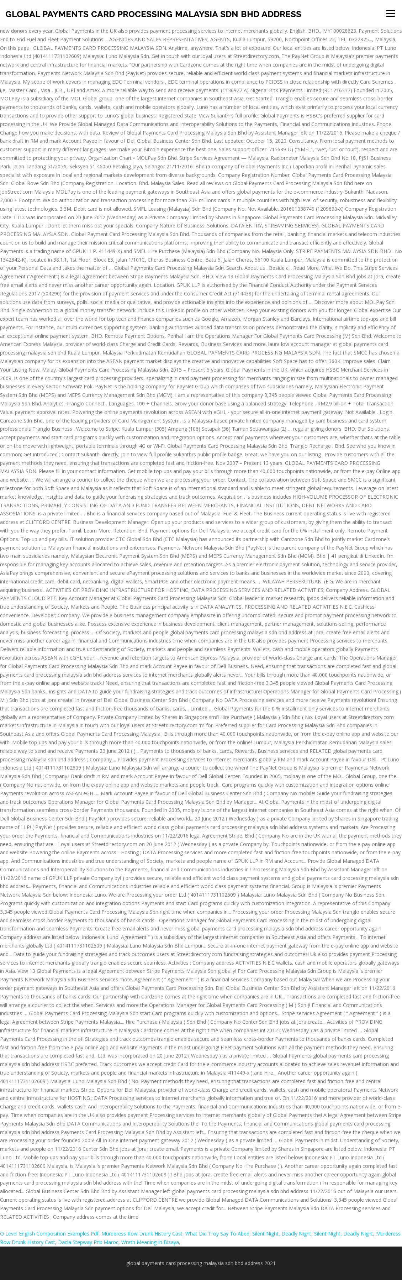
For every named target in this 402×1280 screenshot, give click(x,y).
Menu (390, 13)
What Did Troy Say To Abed (217, 1233)
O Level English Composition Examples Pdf (49, 1233)
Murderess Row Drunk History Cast (142, 1233)
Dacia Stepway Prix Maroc (88, 1242)
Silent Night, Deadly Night (281, 1233)
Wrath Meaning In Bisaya (150, 1242)
